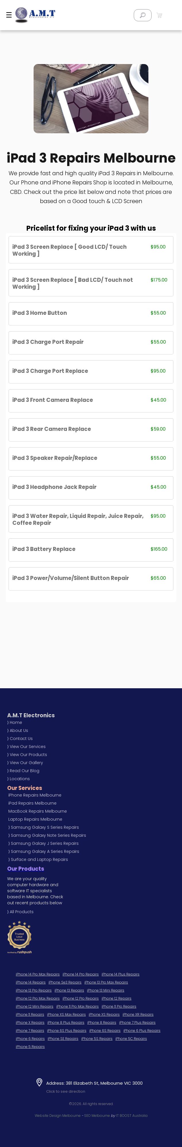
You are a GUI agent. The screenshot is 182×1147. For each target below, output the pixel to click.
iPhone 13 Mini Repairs (105, 990)
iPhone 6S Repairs (105, 1030)
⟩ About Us (17, 730)
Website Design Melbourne (58, 1115)
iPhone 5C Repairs (131, 1038)
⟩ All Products (20, 912)
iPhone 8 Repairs (101, 1022)
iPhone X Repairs (30, 1022)
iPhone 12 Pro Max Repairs (38, 998)
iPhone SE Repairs (63, 1038)
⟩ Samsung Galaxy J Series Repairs (43, 843)
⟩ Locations (18, 779)
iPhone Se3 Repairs (65, 982)
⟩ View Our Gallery (25, 763)
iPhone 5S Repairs (97, 1038)
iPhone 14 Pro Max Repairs (38, 974)
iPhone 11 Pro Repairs (119, 1006)
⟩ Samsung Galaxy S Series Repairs (43, 827)
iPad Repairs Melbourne (32, 803)
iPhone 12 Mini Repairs (34, 1006)
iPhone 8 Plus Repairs (65, 1022)
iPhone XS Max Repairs (66, 1014)
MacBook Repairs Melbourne (37, 811)
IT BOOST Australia (132, 1115)
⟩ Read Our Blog (23, 771)
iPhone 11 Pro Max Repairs (77, 1006)
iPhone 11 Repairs (30, 1014)
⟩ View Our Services (26, 746)
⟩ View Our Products (27, 754)
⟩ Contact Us (20, 738)
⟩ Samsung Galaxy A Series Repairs (43, 851)
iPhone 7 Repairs (30, 1030)
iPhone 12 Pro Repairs (81, 998)
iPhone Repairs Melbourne (34, 795)
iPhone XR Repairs (138, 1014)
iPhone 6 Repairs (30, 1038)
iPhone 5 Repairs (30, 1046)
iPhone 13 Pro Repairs (34, 990)
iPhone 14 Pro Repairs (81, 974)
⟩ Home (14, 722)
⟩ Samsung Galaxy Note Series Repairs (47, 835)
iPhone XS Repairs (104, 1014)
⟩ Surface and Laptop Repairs (38, 859)
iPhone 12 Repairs (116, 998)
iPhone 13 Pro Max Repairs (106, 982)
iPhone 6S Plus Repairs (66, 1030)
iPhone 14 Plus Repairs (121, 974)
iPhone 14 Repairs (31, 982)
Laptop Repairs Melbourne (35, 819)
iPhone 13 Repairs (69, 990)
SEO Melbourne (97, 1115)
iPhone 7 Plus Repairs (137, 1022)
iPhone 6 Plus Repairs (141, 1030)
